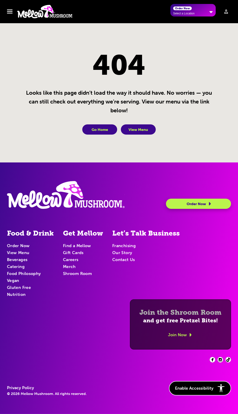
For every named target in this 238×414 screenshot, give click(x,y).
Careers (71, 260)
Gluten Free (19, 287)
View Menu (138, 129)
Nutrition (16, 294)
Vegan (13, 280)
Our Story (122, 253)
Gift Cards (73, 253)
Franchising (124, 246)
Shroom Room (77, 274)
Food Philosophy (24, 274)
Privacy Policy (20, 388)
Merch (69, 267)
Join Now (180, 335)
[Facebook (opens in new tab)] (212, 359)
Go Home (100, 129)
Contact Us (123, 260)
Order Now (199, 204)
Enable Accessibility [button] (200, 388)
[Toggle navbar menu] (10, 11)
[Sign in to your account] (226, 11)
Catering (16, 267)
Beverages (17, 260)
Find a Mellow (77, 246)
